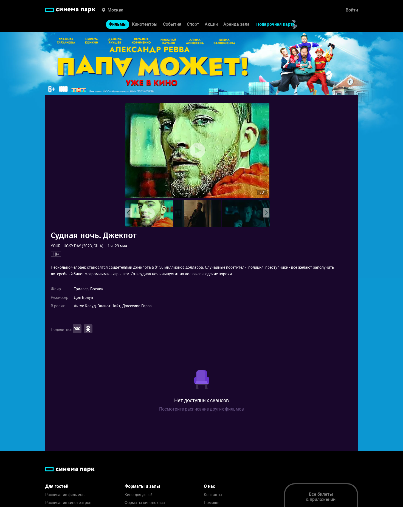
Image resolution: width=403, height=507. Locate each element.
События (172, 24)
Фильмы (117, 24)
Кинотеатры (144, 24)
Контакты (213, 495)
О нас (209, 486)
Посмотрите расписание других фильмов (201, 409)
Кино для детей (139, 495)
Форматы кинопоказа (145, 503)
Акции (211, 24)
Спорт (193, 24)
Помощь (211, 503)
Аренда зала (236, 24)
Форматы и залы (142, 486)
